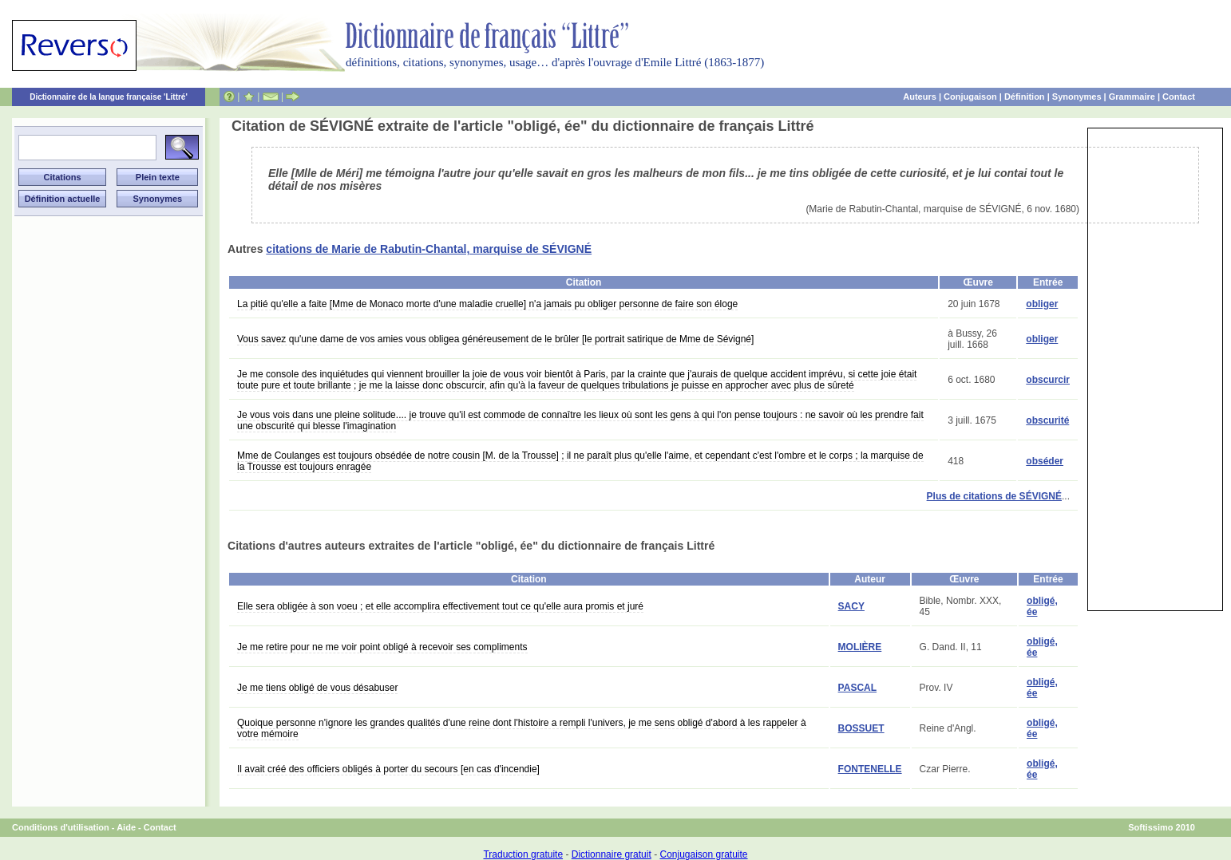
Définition (1024, 96)
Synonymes (1077, 96)
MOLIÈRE (860, 647)
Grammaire (1132, 96)
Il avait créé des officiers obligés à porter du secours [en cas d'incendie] (388, 769)
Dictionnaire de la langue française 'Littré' (109, 97)
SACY (851, 606)
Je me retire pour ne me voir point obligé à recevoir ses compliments (382, 647)
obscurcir (1048, 379)
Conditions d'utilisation (60, 827)
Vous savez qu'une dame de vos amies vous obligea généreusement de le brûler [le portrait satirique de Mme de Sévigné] (495, 339)
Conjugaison (970, 96)
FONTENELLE (870, 769)
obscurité (1047, 420)
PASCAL (857, 687)
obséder (1044, 461)
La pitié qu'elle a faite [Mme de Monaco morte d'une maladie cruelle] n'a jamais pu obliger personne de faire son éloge (487, 304)
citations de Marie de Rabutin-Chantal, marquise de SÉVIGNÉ (429, 249)
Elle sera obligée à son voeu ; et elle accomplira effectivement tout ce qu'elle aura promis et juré (440, 606)
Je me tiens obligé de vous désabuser (317, 687)
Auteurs (919, 96)
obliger (1042, 304)
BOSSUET (861, 728)
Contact (1178, 96)
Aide (126, 827)
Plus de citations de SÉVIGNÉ (994, 496)
